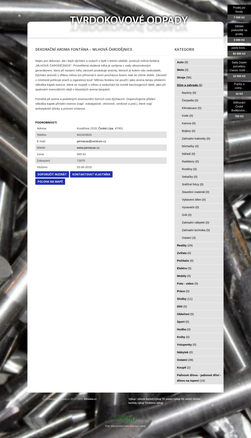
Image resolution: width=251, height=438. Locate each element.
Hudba (184, 329)
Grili (187, 214)
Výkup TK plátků (163, 399)
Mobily (184, 276)
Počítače (185, 260)
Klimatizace (191, 108)
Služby (185, 298)
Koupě (184, 367)
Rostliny (189, 169)
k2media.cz (90, 399)
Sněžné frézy (193, 184)
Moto (182, 69)
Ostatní (189, 237)
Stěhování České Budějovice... (239, 106)
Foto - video (187, 283)
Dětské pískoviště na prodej (239, 30)
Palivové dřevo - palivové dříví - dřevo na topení (199, 377)
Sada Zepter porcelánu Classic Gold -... (239, 66)
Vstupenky (186, 344)
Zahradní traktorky (196, 138)
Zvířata (184, 253)
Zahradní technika (196, 230)
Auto (182, 62)
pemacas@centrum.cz (91, 141)
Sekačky (189, 176)
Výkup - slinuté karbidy (141, 399)
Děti (182, 306)
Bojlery (188, 130)
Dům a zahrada (189, 85)
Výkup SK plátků (182, 399)
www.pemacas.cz (88, 147)
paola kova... (239, 47)
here (143, 426)
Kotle (187, 115)
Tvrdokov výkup (154, 403)
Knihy (183, 337)
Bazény (189, 92)
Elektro (184, 268)
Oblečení (185, 314)
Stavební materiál (195, 192)
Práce (183, 291)
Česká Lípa (105, 128)
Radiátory (190, 161)
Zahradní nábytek (195, 222)
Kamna (189, 123)
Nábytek (185, 352)
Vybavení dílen (194, 199)
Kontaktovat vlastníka (91, 174)
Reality (185, 245)
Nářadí (188, 153)
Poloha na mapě (50, 181)
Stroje (184, 77)
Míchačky (190, 146)
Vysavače (190, 207)
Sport (183, 321)
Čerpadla (190, 100)
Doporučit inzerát (52, 174)
